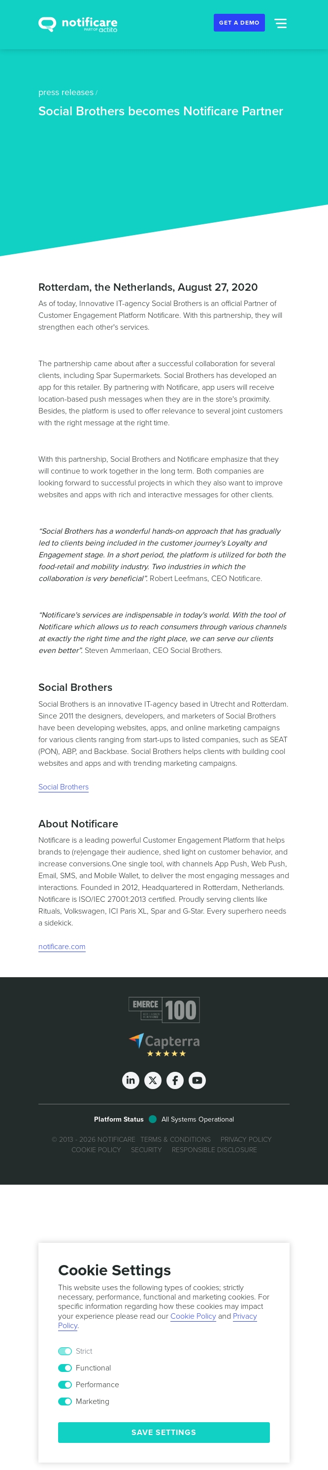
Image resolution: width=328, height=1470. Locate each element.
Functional (93, 1368)
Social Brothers (63, 787)
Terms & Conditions (175, 1139)
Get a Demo (239, 22)
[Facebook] (175, 1080)
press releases (66, 92)
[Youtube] (197, 1080)
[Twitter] (153, 1080)
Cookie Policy (96, 1150)
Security (146, 1150)
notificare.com (62, 947)
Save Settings (164, 1432)
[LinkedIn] (130, 1080)
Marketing (92, 1401)
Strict (84, 1351)
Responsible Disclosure (214, 1150)
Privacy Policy (246, 1139)
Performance (97, 1385)
